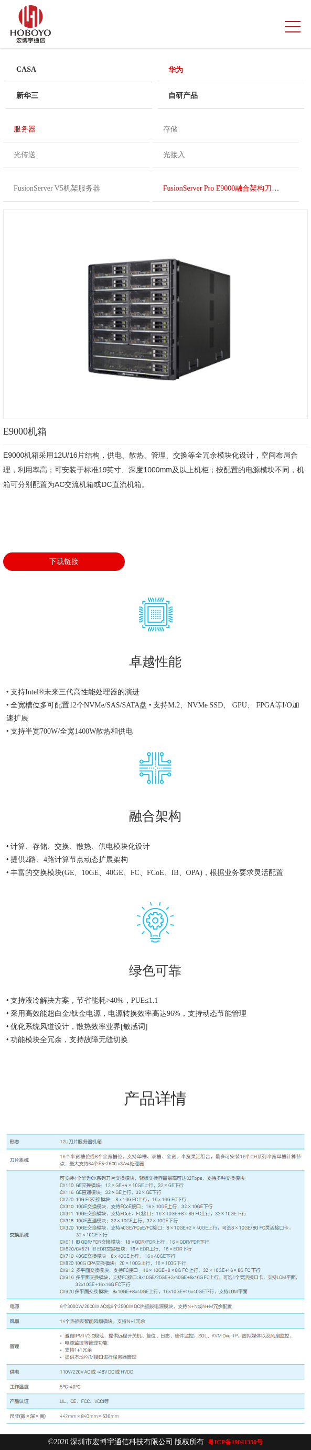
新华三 (27, 95)
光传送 (25, 155)
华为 (175, 70)
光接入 (174, 155)
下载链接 (64, 562)
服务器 (25, 129)
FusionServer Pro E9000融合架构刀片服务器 (232, 188)
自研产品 (183, 95)
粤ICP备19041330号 (235, 1442)
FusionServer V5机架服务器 (57, 188)
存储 (170, 129)
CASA (26, 69)
